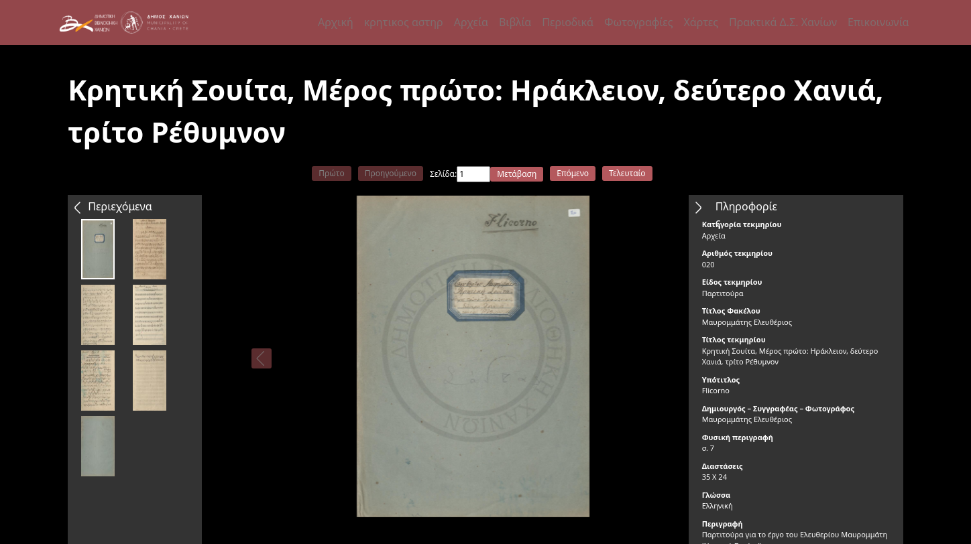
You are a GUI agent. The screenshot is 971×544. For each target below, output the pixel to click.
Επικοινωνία (878, 22)
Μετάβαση (516, 174)
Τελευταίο (627, 173)
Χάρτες (700, 22)
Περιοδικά (567, 22)
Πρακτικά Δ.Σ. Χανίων (783, 22)
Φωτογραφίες (638, 22)
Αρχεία (471, 22)
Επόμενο (573, 173)
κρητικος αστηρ (403, 22)
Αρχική (335, 22)
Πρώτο (331, 173)
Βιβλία (515, 22)
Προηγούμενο (390, 173)
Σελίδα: (443, 174)
